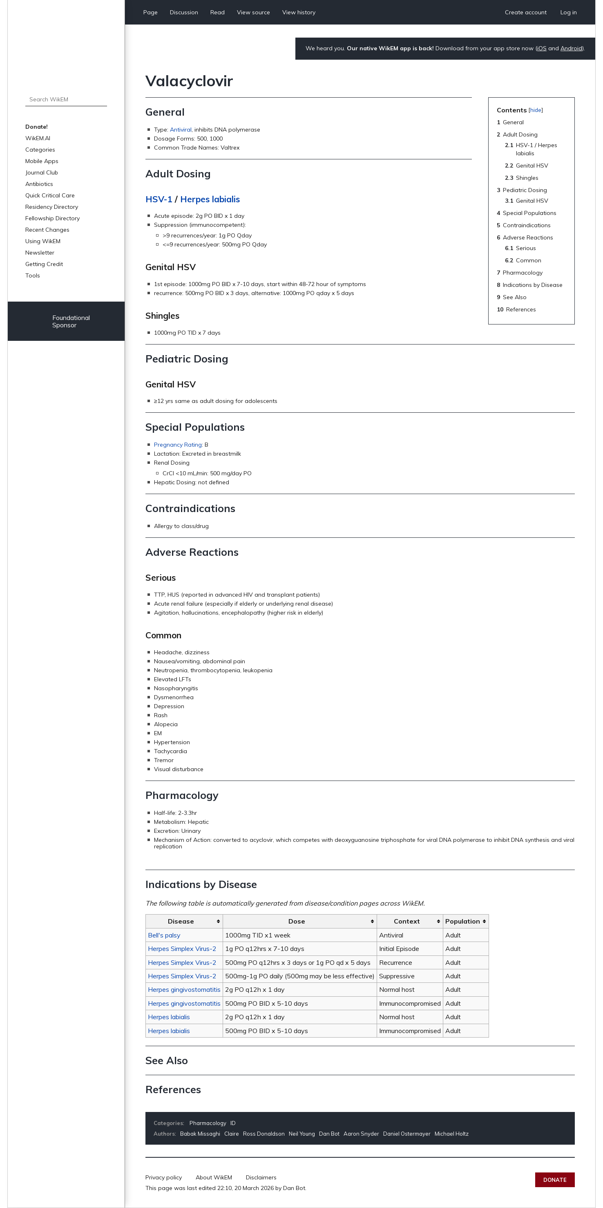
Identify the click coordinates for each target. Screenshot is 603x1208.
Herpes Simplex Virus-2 (182, 948)
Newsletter (39, 252)
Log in (569, 12)
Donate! (36, 126)
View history (298, 12)
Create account (526, 12)
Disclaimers (261, 1177)
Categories (40, 149)
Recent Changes (47, 229)
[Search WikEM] (66, 99)
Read (217, 12)
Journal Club (41, 172)
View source (253, 12)
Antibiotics (39, 184)
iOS (542, 48)
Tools (32, 275)
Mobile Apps (41, 161)
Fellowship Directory (52, 218)
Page (150, 12)
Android (571, 48)
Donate (555, 1180)
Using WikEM (42, 241)
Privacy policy (163, 1177)
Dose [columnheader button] (296, 921)
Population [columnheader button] (462, 921)
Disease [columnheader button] (181, 921)
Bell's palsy (164, 935)
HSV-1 (158, 199)
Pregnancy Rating (178, 444)
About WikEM (214, 1177)
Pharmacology (208, 1123)
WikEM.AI (37, 138)
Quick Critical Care (50, 195)
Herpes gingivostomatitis (184, 989)
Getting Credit (44, 264)
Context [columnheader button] (407, 921)
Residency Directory (51, 206)
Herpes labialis (210, 199)
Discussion (184, 12)
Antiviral (181, 129)
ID (233, 1123)
